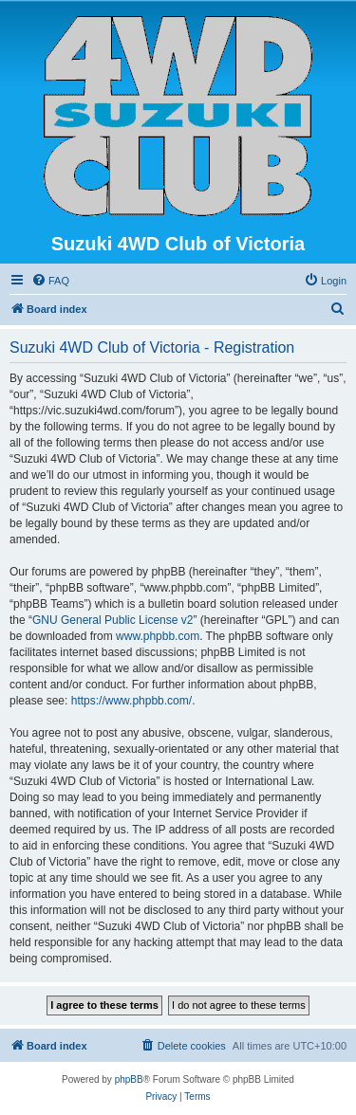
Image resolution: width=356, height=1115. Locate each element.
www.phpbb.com (157, 636)
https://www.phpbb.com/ (131, 700)
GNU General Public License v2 (112, 620)
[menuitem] (50, 280)
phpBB (129, 1079)
